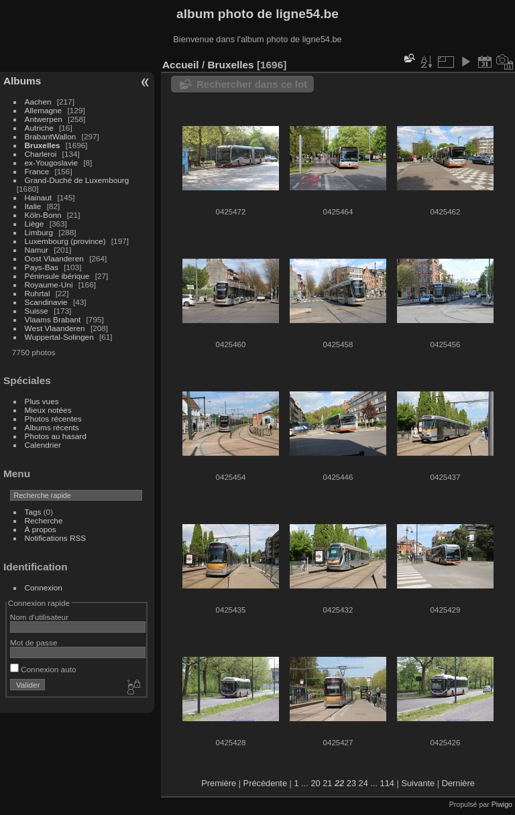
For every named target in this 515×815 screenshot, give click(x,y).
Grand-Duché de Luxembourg (77, 180)
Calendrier (43, 444)
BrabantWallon (50, 136)
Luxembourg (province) (65, 241)
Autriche (39, 127)
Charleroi (41, 153)
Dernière (458, 783)
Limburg (39, 232)
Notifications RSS (56, 538)
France (37, 171)
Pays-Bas (41, 267)
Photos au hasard (56, 436)
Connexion (43, 587)
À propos (40, 529)
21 (327, 783)
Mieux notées (48, 409)
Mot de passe (34, 642)
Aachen (38, 101)
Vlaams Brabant (53, 319)
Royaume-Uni (49, 284)
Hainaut (38, 197)
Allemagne (43, 110)
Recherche (44, 520)
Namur (36, 249)
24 (363, 783)
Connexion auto (43, 669)
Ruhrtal (37, 293)
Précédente (265, 783)
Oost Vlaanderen (54, 258)
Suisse (36, 310)
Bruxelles (42, 145)
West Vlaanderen (55, 328)
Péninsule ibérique (57, 275)
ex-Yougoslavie (51, 162)
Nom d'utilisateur (39, 617)
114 (387, 783)
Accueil (180, 64)
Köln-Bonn (43, 214)
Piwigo (502, 804)
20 (315, 783)
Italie (33, 206)
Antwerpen (43, 119)
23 (351, 783)
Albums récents (52, 427)
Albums (22, 80)
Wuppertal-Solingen (59, 336)
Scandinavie (46, 302)
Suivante (418, 783)
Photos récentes (53, 418)
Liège (34, 223)
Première (218, 783)
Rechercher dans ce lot (251, 84)
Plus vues (42, 401)
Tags (33, 511)
